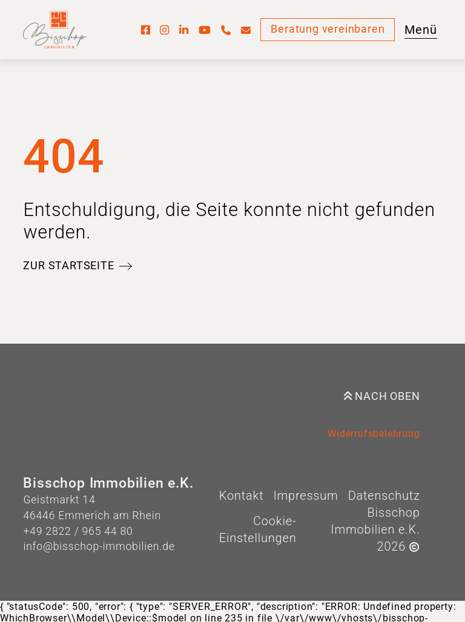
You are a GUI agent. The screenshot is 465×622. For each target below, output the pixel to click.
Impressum (305, 495)
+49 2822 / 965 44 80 (78, 531)
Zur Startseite (68, 266)
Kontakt (241, 495)
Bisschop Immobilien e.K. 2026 (375, 529)
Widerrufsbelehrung (374, 433)
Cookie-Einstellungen (258, 529)
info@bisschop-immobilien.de (98, 546)
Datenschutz (384, 495)
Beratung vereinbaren (327, 29)
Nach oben (382, 396)
